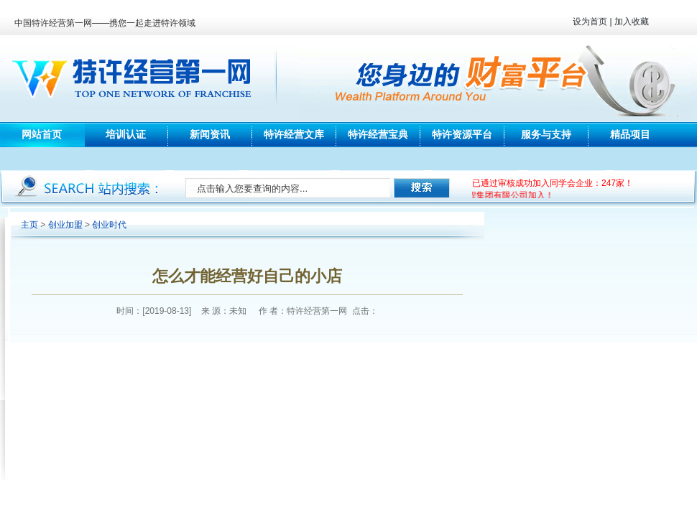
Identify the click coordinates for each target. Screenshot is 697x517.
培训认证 (126, 134)
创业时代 (109, 225)
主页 (29, 225)
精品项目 (630, 134)
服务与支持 (546, 134)
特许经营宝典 (378, 134)
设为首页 (590, 22)
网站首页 (42, 134)
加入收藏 (631, 22)
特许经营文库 (294, 134)
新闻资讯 (210, 134)
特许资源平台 (462, 134)
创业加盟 (65, 225)
